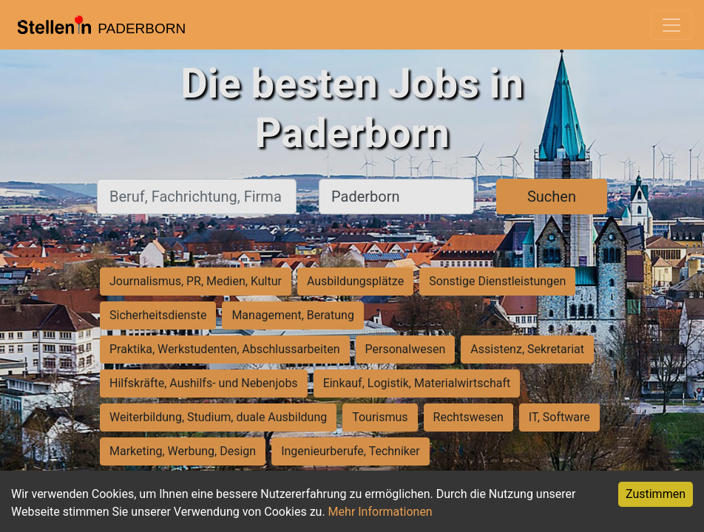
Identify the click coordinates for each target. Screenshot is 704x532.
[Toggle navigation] (671, 25)
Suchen (551, 196)
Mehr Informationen (380, 512)
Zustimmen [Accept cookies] (656, 494)
